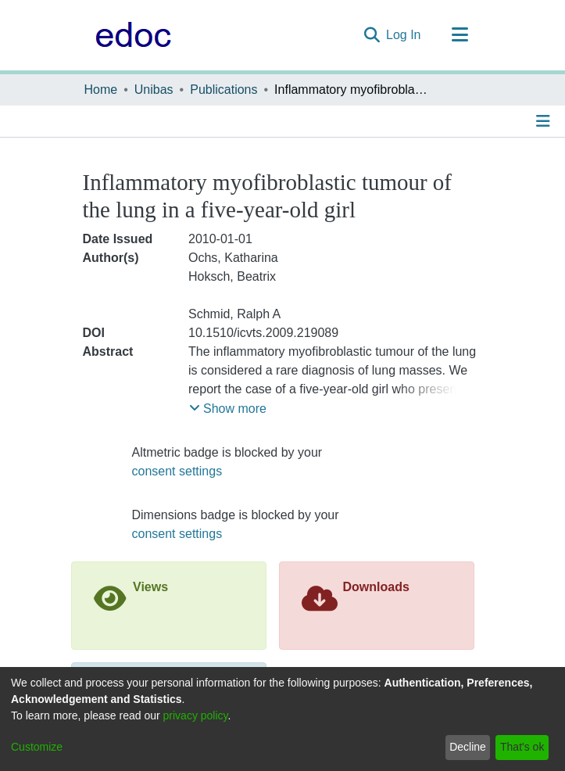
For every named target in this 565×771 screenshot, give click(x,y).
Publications (223, 89)
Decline (467, 747)
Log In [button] (404, 34)
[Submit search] (371, 35)
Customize (37, 747)
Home (101, 89)
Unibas (153, 89)
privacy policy (195, 715)
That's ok (522, 747)
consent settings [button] (177, 471)
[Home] (129, 35)
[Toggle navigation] (460, 35)
